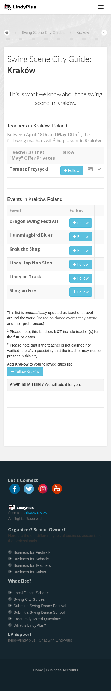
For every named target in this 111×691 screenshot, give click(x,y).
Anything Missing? (27, 384)
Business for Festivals (32, 552)
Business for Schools (31, 559)
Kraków (83, 32)
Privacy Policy (35, 513)
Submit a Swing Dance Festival (40, 606)
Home (38, 670)
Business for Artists (30, 572)
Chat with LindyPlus (55, 640)
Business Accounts (62, 670)
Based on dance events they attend (67, 318)
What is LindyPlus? (30, 625)
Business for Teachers (32, 565)
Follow (72, 170)
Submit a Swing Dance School (39, 612)
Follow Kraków (25, 371)
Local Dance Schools (31, 593)
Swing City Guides (29, 599)
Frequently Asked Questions (37, 619)
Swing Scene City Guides (43, 32)
